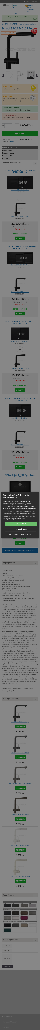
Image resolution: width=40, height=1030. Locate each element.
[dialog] (20, 515)
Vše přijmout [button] (21, 524)
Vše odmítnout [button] (21, 529)
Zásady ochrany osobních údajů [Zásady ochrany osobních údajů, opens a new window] (14, 519)
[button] (20, 534)
